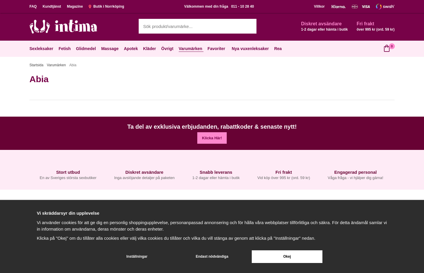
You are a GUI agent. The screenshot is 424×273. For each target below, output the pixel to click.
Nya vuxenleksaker (250, 48)
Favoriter (217, 48)
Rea (278, 48)
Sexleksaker (41, 48)
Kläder (150, 48)
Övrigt (168, 48)
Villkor (319, 6)
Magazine (75, 6)
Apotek (131, 48)
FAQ (33, 6)
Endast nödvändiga (212, 256)
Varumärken (191, 48)
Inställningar (136, 256)
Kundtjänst (52, 6)
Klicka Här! (212, 138)
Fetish (65, 48)
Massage (110, 48)
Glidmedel (86, 48)
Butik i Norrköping (106, 6)
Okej (287, 256)
